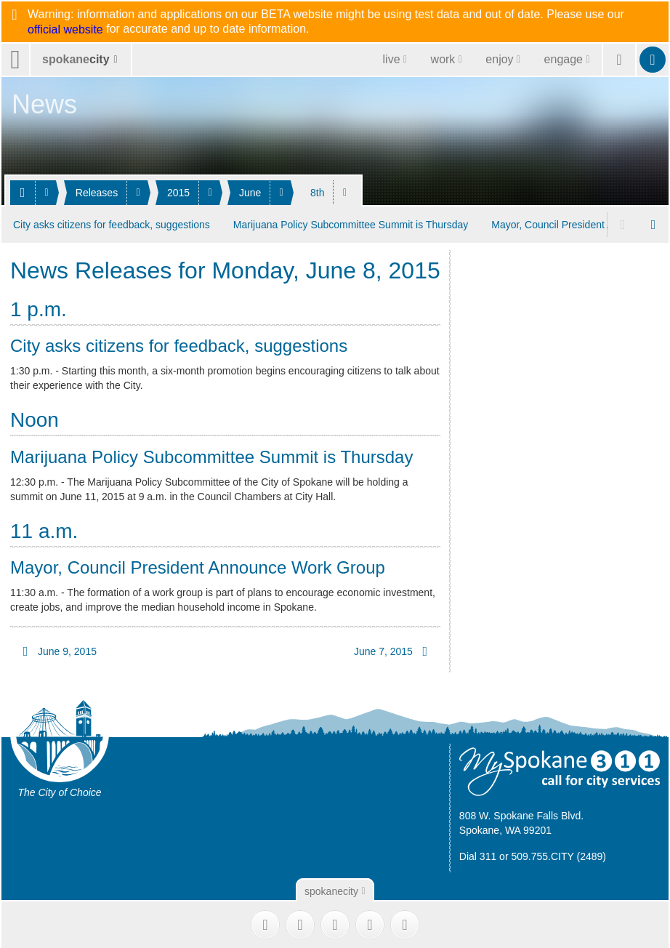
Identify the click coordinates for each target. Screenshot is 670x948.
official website (65, 30)
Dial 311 (477, 854)
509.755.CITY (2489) (558, 854)
